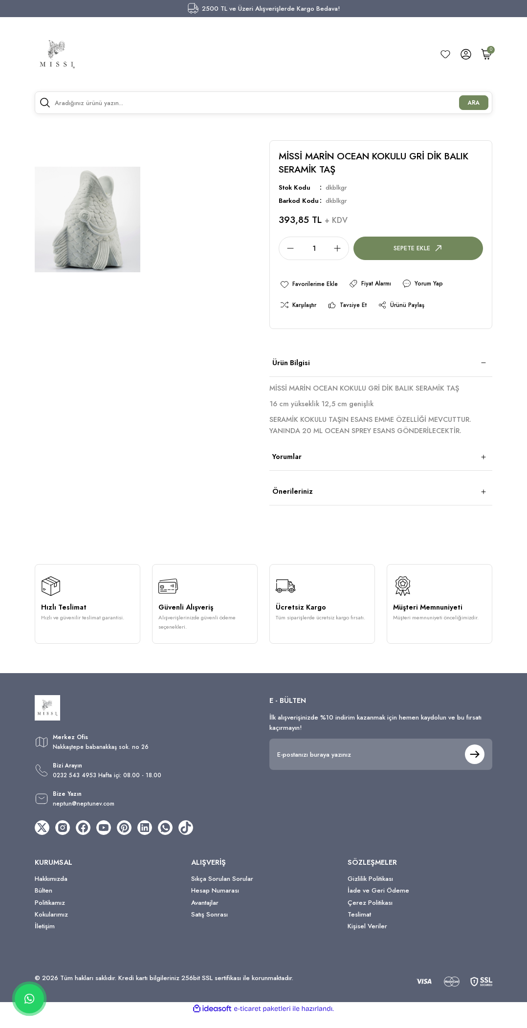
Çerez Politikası (370, 914)
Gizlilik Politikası (370, 890)
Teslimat (359, 926)
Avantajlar (205, 914)
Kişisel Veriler (367, 938)
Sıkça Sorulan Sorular (222, 890)
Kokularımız (51, 926)
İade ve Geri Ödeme (378, 902)
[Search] (263, 102)
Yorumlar (287, 459)
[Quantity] (314, 248)
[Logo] (57, 54)
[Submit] (474, 757)
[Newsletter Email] (380, 757)
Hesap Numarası (215, 902)
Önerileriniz (292, 494)
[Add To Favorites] (311, 284)
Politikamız (50, 914)
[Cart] (486, 54)
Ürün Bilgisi (291, 366)
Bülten (43, 902)
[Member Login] (466, 54)
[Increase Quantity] (340, 248)
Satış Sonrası (209, 926)
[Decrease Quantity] (287, 248)
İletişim (45, 938)
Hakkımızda (51, 890)
